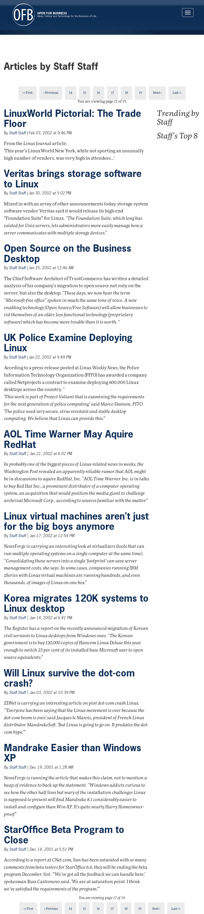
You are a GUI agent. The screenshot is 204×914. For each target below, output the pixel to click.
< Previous (50, 93)
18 (126, 93)
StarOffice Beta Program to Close (64, 834)
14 (70, 93)
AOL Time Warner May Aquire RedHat (68, 439)
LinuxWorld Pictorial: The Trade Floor (72, 118)
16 (98, 93)
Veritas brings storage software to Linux (72, 178)
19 (140, 93)
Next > (157, 93)
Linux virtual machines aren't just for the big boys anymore (76, 521)
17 (112, 93)
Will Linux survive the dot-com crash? (69, 678)
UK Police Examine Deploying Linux (68, 342)
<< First (27, 93)
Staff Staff (17, 132)
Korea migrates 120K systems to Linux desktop (76, 603)
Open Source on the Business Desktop (67, 253)
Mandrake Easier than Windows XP (72, 752)
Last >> (177, 93)
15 (84, 93)
